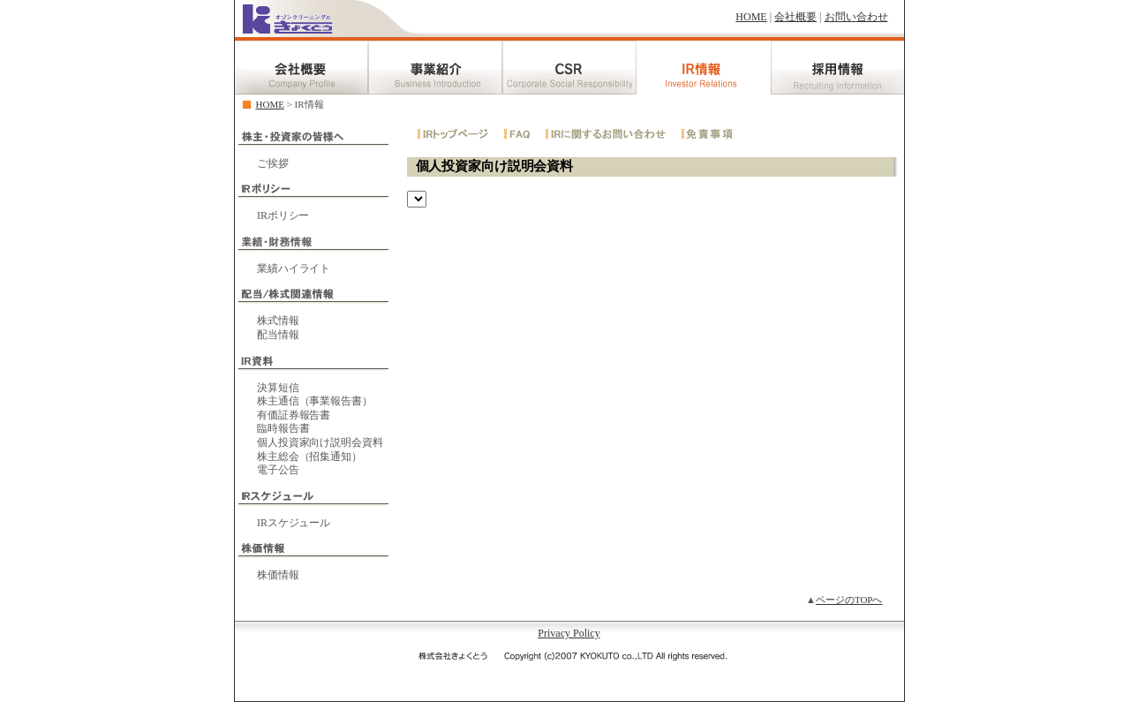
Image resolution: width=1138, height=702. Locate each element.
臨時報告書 (283, 428)
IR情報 (704, 65)
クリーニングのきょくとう (288, 22)
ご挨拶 (273, 163)
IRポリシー (283, 215)
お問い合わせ (856, 17)
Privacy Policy (568, 633)
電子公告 (278, 470)
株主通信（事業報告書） (315, 401)
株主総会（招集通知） (309, 456)
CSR (569, 65)
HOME (750, 17)
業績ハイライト (293, 268)
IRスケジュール (293, 523)
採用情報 (838, 65)
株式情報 (278, 320)
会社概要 (795, 17)
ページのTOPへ (849, 599)
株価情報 (278, 575)
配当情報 (278, 334)
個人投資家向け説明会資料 (320, 442)
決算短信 (278, 387)
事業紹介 (435, 65)
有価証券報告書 (293, 415)
